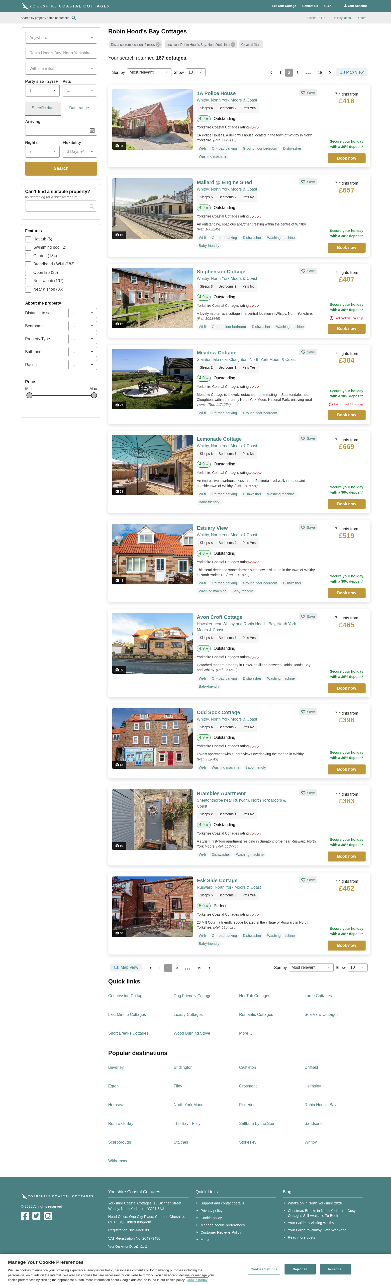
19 (320, 73)
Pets (67, 81)
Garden (45, 256)
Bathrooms (34, 352)
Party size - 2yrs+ (41, 81)
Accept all (335, 1269)
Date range (79, 108)
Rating (31, 365)
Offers (362, 18)
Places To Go (316, 18)
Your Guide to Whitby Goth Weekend (317, 1230)
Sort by (118, 72)
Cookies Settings (264, 1269)
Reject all (300, 1269)
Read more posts (301, 1237)
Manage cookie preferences (222, 1225)
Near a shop (48, 289)
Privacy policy (211, 1211)
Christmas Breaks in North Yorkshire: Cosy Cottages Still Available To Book (322, 1213)
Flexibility (72, 142)
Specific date (43, 108)
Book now (346, 158)
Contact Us (310, 6)
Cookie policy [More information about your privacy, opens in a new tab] (197, 1280)
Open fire (45, 272)
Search (61, 168)
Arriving (32, 121)
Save (310, 93)
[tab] (43, 109)
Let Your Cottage (284, 6)
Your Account (355, 6)
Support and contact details (222, 1203)
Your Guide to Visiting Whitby (311, 1223)
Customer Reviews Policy (220, 1232)
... (308, 72)
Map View (355, 72)
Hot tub (42, 239)
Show (179, 72)
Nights (31, 142)
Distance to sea (39, 313)
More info (207, 1240)
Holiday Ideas (342, 18)
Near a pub (48, 281)
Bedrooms (34, 326)
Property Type (37, 339)
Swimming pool (50, 247)
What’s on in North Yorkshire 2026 (315, 1203)
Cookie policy (211, 1218)
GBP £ (331, 6)
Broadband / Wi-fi (54, 264)
